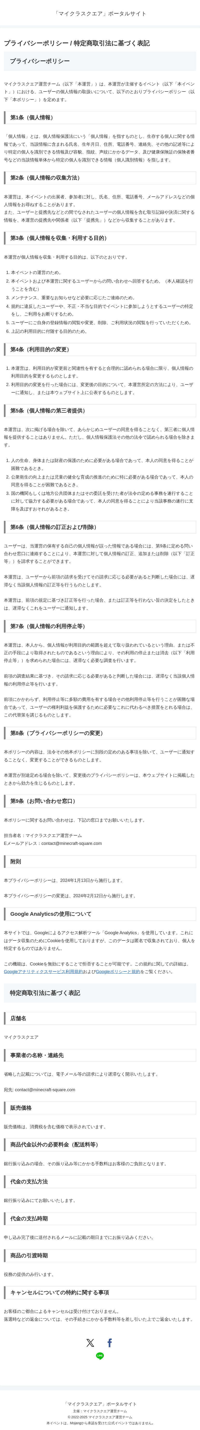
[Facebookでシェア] (110, 1342)
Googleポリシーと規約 (118, 971)
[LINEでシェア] (100, 1356)
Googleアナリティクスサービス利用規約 (43, 971)
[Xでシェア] (90, 1342)
